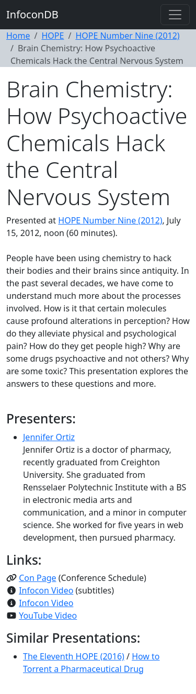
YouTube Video (48, 615)
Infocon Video (46, 590)
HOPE (52, 35)
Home (18, 35)
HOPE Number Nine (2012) (127, 35)
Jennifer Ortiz (49, 437)
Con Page (37, 578)
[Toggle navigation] (175, 14)
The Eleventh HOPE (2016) (73, 656)
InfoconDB (32, 14)
